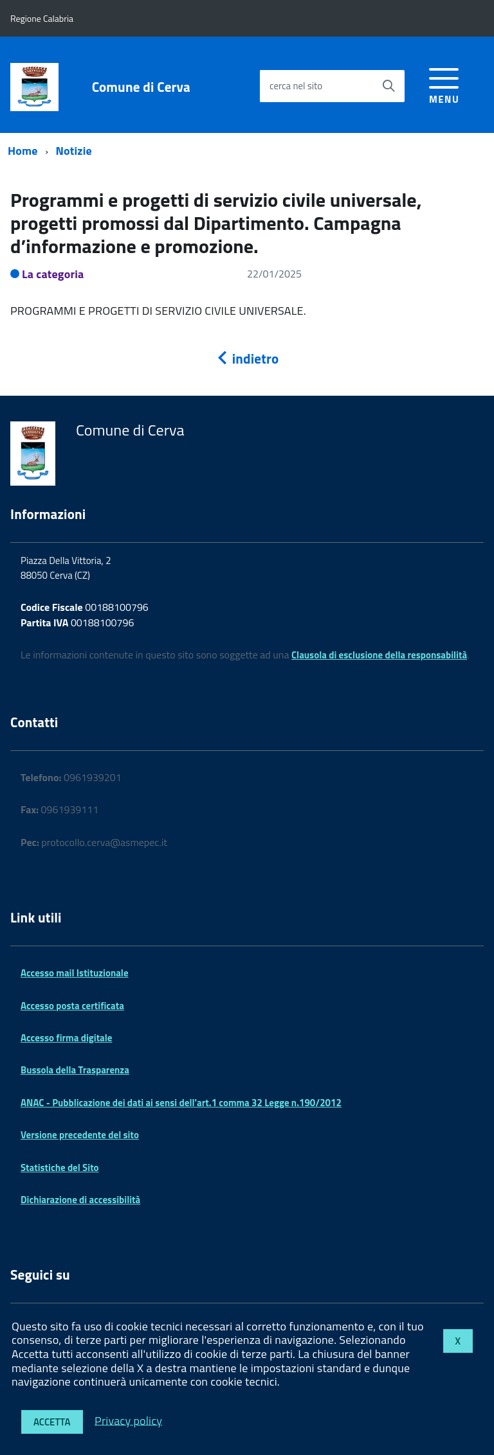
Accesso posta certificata (72, 1005)
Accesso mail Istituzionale (75, 973)
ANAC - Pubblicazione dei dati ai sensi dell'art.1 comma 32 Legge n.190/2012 (181, 1102)
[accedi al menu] (444, 84)
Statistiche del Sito (60, 1167)
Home (23, 150)
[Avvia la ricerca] (388, 86)
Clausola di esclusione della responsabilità (379, 655)
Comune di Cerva (141, 87)
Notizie (74, 150)
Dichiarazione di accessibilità (80, 1199)
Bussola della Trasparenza (75, 1070)
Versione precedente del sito (80, 1134)
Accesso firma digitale (66, 1037)
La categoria (53, 274)
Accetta (52, 1422)
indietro (247, 358)
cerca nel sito (296, 85)
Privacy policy (128, 1420)
